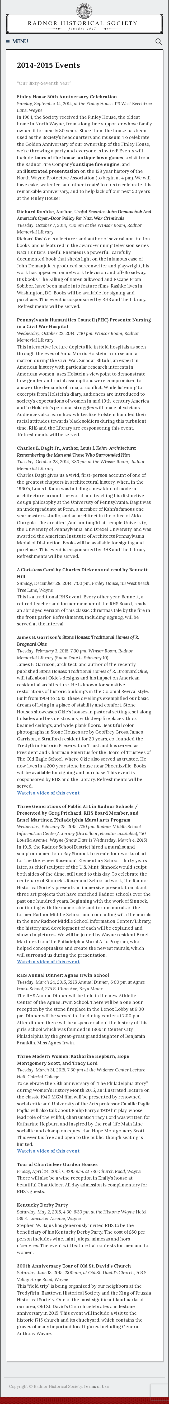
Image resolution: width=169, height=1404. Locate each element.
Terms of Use (96, 1386)
